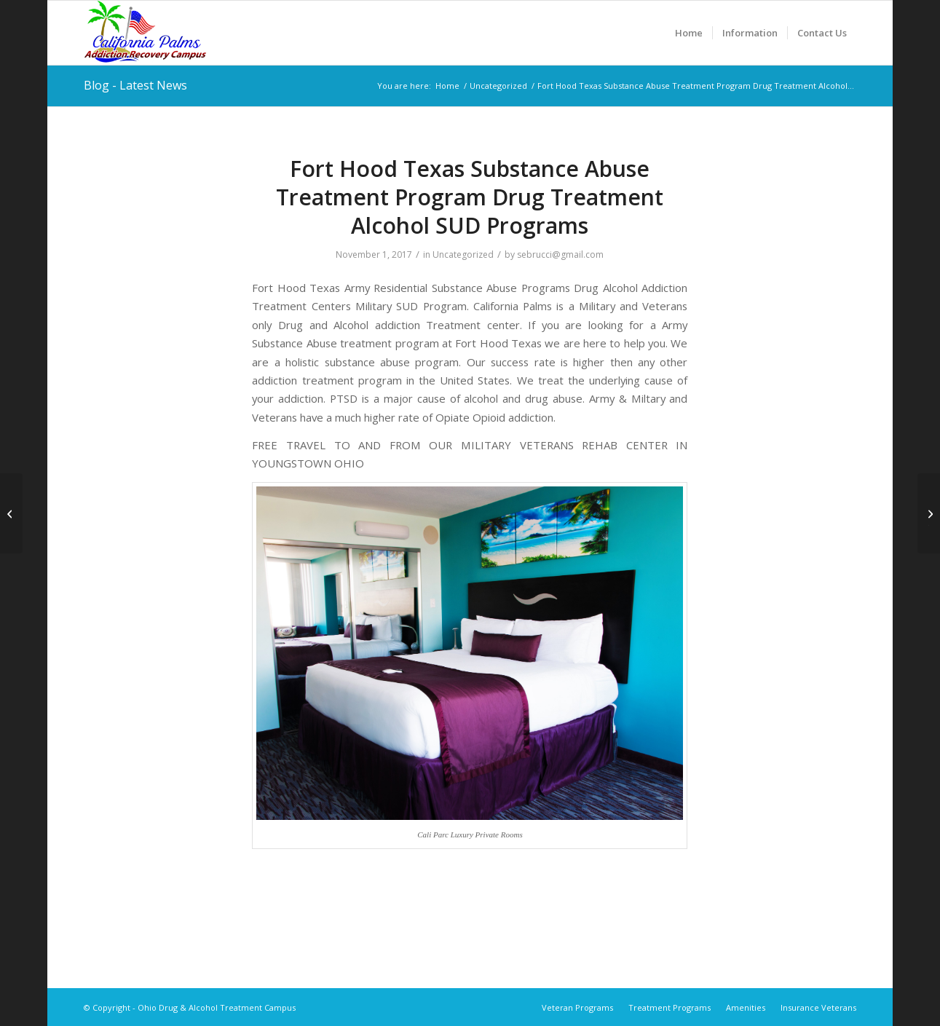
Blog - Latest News (135, 85)
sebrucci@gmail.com (560, 254)
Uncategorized (463, 254)
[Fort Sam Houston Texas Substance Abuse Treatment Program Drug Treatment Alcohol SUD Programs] (928, 513)
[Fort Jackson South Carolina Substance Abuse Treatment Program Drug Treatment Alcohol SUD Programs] (11, 513)
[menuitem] (688, 33)
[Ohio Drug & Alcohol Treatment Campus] (145, 33)
